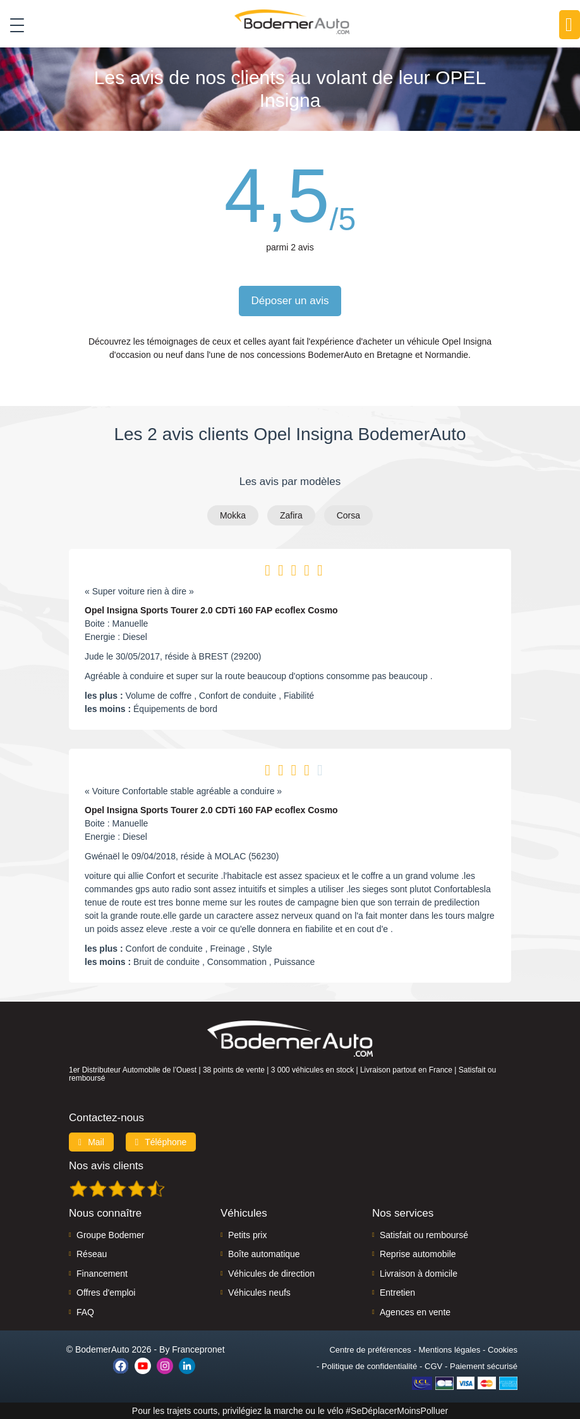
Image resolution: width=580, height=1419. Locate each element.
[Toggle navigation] (12, 24)
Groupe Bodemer (110, 1235)
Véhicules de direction (271, 1273)
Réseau (91, 1254)
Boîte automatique (264, 1254)
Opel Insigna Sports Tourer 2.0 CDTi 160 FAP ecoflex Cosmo (211, 610)
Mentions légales (450, 1349)
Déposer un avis (290, 301)
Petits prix (247, 1235)
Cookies (502, 1349)
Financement (102, 1273)
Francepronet (198, 1349)
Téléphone (161, 1142)
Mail (91, 1142)
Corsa (348, 515)
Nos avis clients (106, 1166)
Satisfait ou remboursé (424, 1235)
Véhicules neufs (259, 1292)
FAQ (85, 1312)
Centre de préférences (370, 1349)
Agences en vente (415, 1312)
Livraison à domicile (418, 1273)
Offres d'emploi (105, 1292)
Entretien (397, 1292)
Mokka (233, 515)
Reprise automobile (418, 1254)
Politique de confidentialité (369, 1366)
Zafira (291, 515)
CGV (433, 1366)
